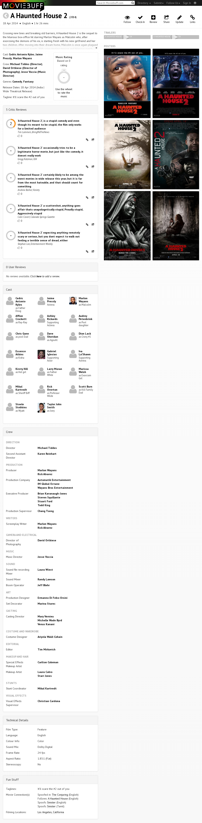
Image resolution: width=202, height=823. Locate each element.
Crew (9, 432)
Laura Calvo (45, 672)
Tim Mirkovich (46, 649)
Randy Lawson (46, 579)
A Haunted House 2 (38, 15)
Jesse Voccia (45, 557)
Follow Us (173, 3)
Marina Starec (46, 603)
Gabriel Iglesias (52, 352)
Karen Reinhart (47, 453)
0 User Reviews (16, 267)
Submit (159, 3)
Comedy (17, 81)
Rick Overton (52, 388)
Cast (9, 289)
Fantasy (28, 81)
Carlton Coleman (48, 662)
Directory (144, 3)
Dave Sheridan (52, 335)
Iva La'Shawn (85, 352)
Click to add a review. (45, 276)
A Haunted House (58, 798)
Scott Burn (85, 386)
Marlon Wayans (22, 58)
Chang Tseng (46, 511)
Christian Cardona (49, 701)
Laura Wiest (45, 569)
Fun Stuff (12, 779)
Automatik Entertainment (54, 480)
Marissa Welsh (84, 370)
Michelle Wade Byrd (50, 620)
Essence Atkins (21, 352)
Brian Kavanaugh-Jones (52, 493)
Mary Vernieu (46, 616)
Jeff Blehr (44, 585)
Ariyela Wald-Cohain (50, 637)
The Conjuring (60, 794)
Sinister (51, 802)
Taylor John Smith (54, 405)
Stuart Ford (45, 501)
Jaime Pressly (51, 299)
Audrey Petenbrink (85, 317)
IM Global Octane (49, 484)
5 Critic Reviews (16, 109)
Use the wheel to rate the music (63, 92)
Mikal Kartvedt (21, 388)
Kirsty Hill (22, 369)
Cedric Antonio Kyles (21, 54)
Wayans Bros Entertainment (55, 487)
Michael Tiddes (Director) (26, 64)
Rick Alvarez (45, 474)
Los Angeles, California (51, 812)
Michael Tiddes (47, 448)
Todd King (44, 505)
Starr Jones (45, 676)
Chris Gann (22, 333)
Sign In (187, 3)
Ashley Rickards (52, 317)
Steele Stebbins (21, 405)
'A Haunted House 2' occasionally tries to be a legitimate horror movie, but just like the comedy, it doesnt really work (50, 151)
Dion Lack (85, 333)
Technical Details (17, 720)
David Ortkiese (47, 540)
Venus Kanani (46, 624)
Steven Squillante (49, 497)
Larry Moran (54, 369)
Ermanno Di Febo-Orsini (52, 598)
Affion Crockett (21, 317)
